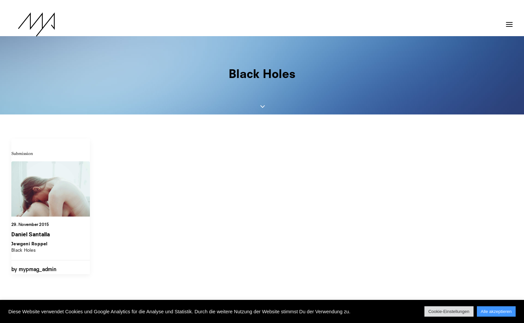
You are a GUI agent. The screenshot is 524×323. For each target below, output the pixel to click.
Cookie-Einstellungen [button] (449, 311)
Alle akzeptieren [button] (496, 311)
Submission (22, 153)
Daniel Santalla (30, 234)
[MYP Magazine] (29, 24)
